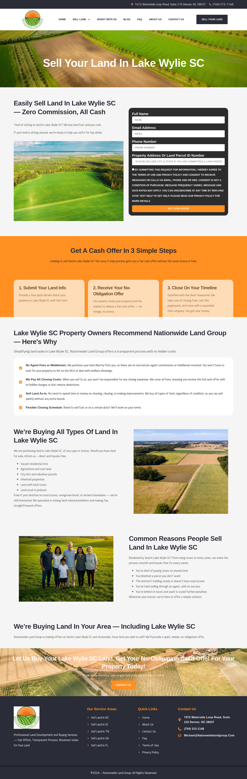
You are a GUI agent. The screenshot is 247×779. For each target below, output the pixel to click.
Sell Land (81, 19)
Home (62, 19)
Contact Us (176, 19)
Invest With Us (107, 19)
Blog (126, 19)
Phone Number (144, 141)
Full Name (140, 114)
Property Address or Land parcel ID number (168, 155)
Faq (139, 19)
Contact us (123, 685)
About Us (155, 19)
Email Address (144, 128)
